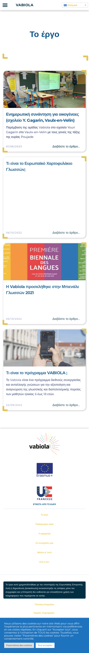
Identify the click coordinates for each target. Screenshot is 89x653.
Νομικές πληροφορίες (44, 612)
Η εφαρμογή (44, 533)
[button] (5, 5)
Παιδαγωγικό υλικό (44, 524)
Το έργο (44, 514)
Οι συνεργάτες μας (44, 543)
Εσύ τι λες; (44, 561)
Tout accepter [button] (45, 645)
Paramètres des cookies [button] (19, 645)
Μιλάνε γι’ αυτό (44, 552)
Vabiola (24, 5)
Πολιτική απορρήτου (44, 604)
